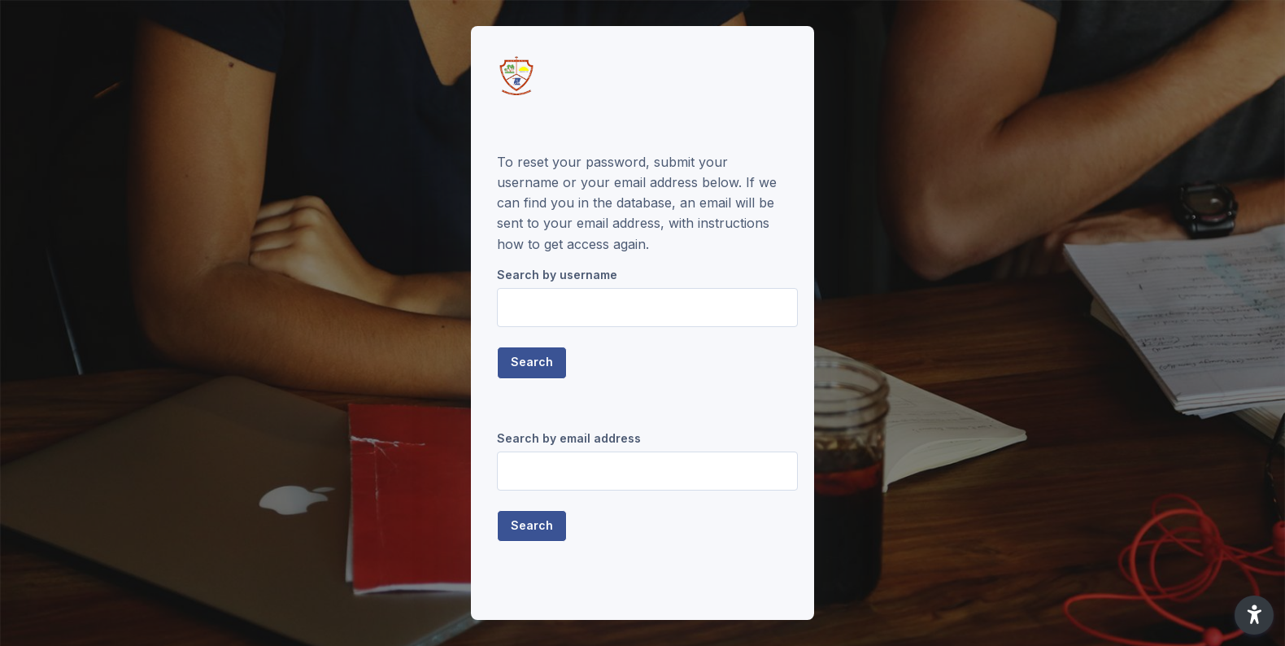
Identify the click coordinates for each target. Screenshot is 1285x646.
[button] (1254, 615)
